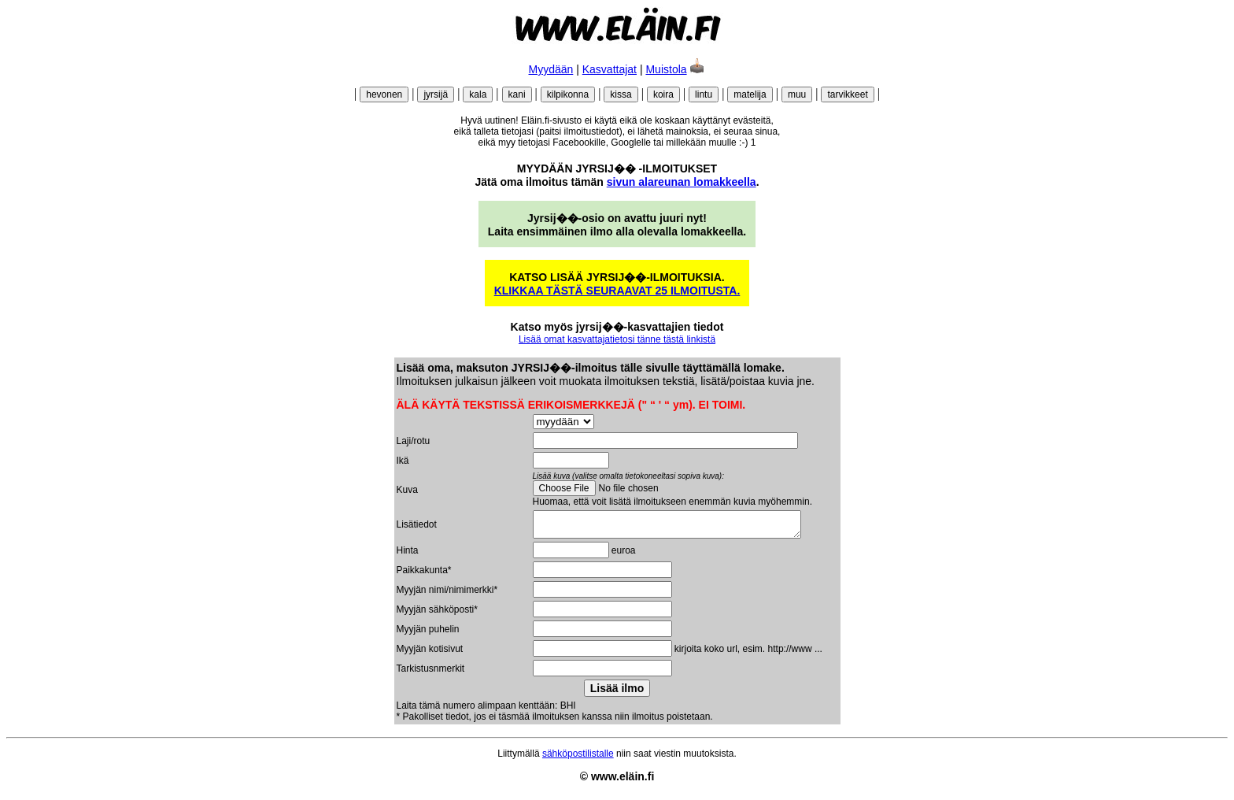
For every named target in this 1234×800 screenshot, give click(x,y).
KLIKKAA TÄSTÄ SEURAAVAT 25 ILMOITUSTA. (617, 290)
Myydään (551, 69)
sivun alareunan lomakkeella (681, 182)
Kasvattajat (609, 69)
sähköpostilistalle (578, 758)
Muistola (665, 69)
